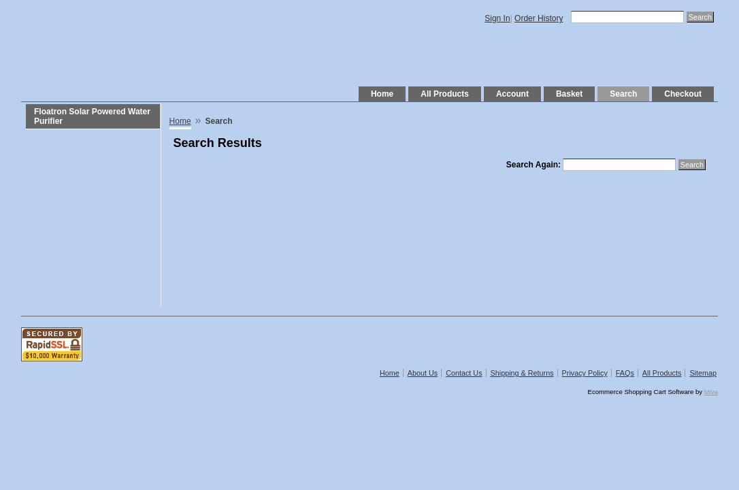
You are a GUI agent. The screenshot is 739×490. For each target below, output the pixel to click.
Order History (538, 18)
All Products (445, 94)
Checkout (683, 94)
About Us (423, 373)
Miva (711, 391)
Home (382, 94)
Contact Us (464, 373)
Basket (569, 94)
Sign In (497, 18)
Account (512, 94)
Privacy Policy (585, 373)
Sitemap (703, 373)
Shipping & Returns (522, 373)
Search (623, 94)
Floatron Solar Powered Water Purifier (92, 116)
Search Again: (533, 164)
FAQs (625, 373)
